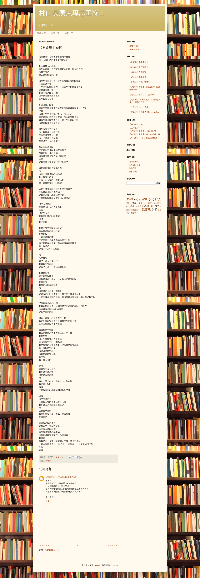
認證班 (146, 209)
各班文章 (55, 33)
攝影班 (133, 213)
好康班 (149, 203)
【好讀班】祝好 (135, 124)
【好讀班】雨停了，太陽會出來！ (143, 131)
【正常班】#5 (135, 128)
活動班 (132, 206)
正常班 (143, 199)
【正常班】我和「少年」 (139, 107)
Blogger (115, 565)
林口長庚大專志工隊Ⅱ (72, 13)
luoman (98, 565)
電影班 (135, 210)
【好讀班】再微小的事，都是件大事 (144, 134)
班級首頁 (41, 33)
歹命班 (48, 461)
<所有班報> (134, 49)
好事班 (139, 203)
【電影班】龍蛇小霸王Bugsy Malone (144, 112)
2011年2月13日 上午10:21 (65, 477)
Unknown (50, 477)
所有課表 (133, 172)
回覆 (47, 501)
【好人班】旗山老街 (137, 77)
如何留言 (133, 168)
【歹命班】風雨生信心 (138, 62)
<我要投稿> (134, 46)
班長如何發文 (135, 165)
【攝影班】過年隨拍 (137, 72)
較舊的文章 (112, 545)
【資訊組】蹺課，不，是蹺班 (141, 95)
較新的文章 (44, 545)
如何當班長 (134, 162)
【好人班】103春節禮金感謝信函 (143, 138)
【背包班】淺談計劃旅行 (139, 82)
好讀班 (158, 203)
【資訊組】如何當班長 (138, 67)
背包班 (141, 206)
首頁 (78, 545)
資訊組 (150, 206)
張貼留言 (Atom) (52, 550)
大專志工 (68, 33)
